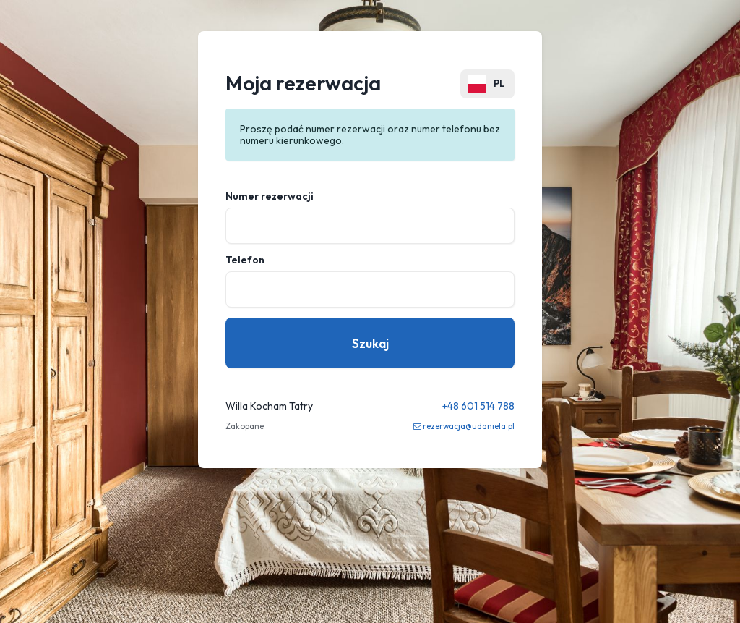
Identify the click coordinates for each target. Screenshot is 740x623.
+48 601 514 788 (478, 405)
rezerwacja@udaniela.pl (469, 426)
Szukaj (370, 343)
